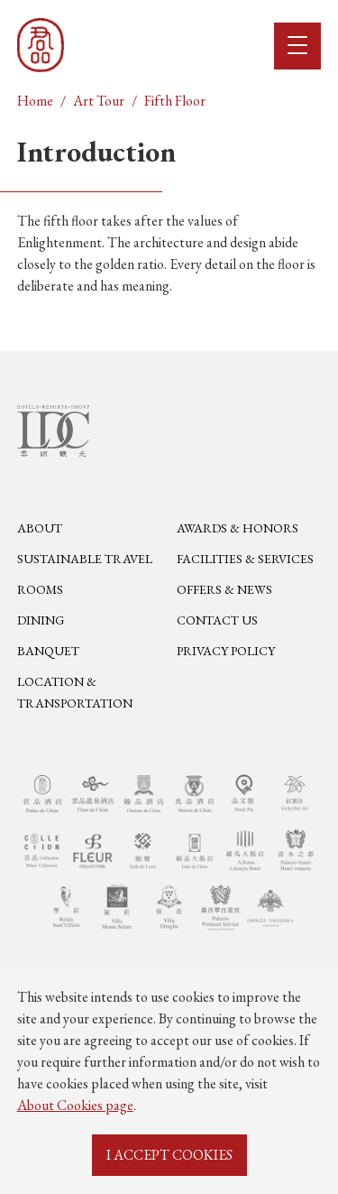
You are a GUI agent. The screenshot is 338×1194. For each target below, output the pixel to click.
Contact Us (217, 620)
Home (35, 100)
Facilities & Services (245, 559)
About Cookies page (75, 1105)
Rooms (40, 589)
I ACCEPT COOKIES (169, 1154)
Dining (40, 620)
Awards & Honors (237, 528)
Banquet (48, 651)
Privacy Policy (226, 651)
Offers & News (224, 589)
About (39, 528)
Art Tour (98, 100)
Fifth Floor (175, 100)
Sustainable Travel (84, 559)
